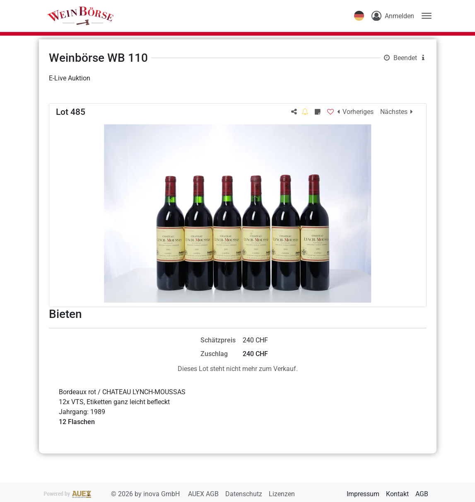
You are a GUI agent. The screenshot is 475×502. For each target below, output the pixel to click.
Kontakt (397, 494)
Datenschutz (244, 494)
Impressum (363, 494)
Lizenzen (282, 494)
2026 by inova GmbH (112, 494)
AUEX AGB (204, 494)
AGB (421, 494)
